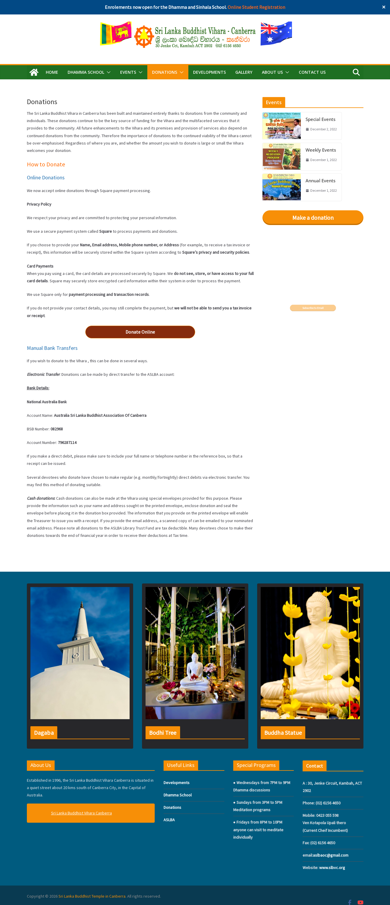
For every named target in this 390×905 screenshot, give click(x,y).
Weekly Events (321, 150)
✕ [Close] (384, 7)
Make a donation (313, 217)
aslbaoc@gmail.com (330, 855)
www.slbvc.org (332, 867)
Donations (172, 807)
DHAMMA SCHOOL (86, 72)
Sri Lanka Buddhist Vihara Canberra (81, 813)
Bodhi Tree (163, 732)
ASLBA (169, 819)
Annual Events (320, 180)
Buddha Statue (283, 732)
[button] (107, 72)
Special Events (320, 119)
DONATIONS (164, 72)
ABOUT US (272, 72)
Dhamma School (178, 795)
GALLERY (243, 72)
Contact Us (312, 72)
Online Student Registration (256, 7)
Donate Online (140, 332)
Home (52, 72)
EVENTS (128, 72)
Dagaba (44, 732)
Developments (209, 72)
